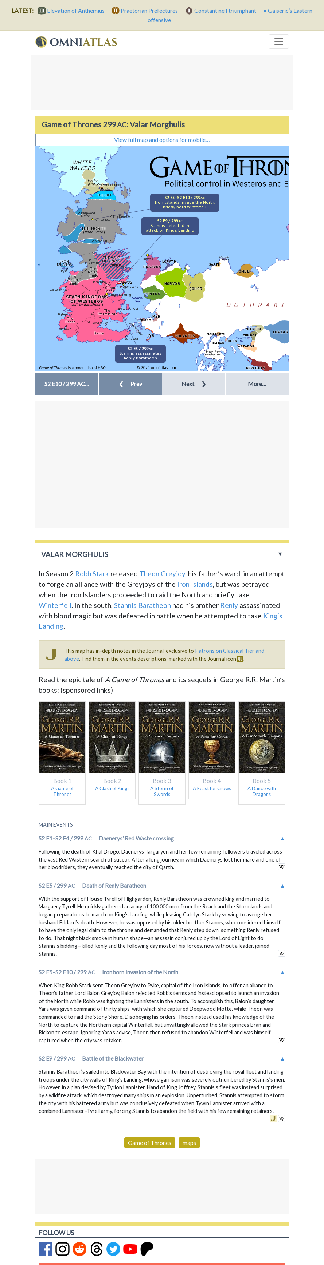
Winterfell (102, 220)
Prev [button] (130, 383)
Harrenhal (99, 282)
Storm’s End (129, 309)
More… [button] (257, 383)
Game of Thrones (149, 1142)
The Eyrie (120, 267)
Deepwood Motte (88, 214)
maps (189, 1142)
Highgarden (65, 314)
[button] (67, 384)
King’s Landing (120, 295)
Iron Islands (195, 584)
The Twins (92, 262)
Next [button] (193, 383)
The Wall (104, 189)
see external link (281, 866)
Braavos (147, 259)
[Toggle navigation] (279, 41)
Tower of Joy (99, 323)
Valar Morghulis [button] (74, 554)
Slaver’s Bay (240, 339)
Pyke (64, 271)
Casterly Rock (59, 289)
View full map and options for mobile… (162, 139)
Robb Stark (92, 573)
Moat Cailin (103, 241)
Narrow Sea (137, 299)
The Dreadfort (123, 216)
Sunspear (131, 339)
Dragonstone (128, 287)
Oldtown (65, 329)
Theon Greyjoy (162, 573)
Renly (229, 605)
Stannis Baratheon (142, 605)
